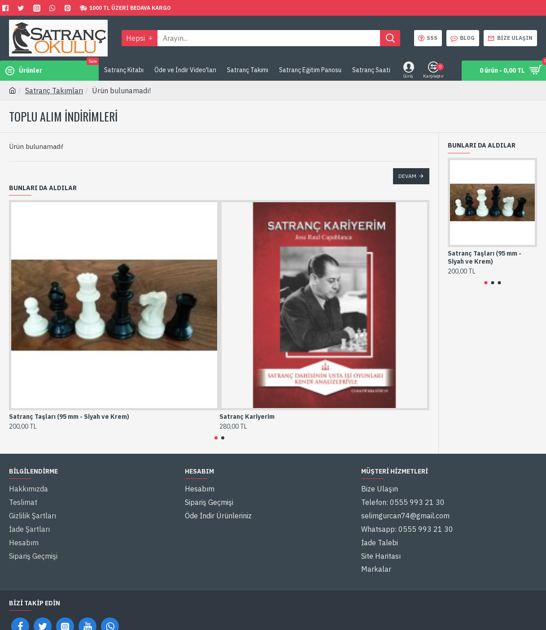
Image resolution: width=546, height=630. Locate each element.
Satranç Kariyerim (247, 417)
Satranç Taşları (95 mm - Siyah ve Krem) (69, 417)
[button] (216, 437)
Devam (407, 176)
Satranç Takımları (54, 90)
